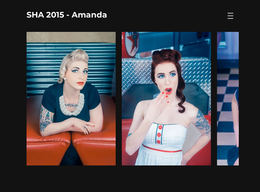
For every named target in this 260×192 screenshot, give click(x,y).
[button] (230, 16)
